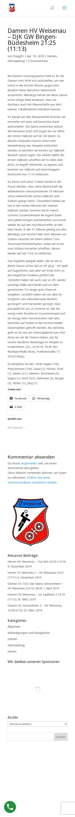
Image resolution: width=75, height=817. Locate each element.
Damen (52, 56)
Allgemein (14, 626)
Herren (12, 651)
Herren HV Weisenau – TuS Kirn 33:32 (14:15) (37, 561)
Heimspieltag (16, 61)
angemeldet (29, 463)
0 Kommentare (38, 61)
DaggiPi (18, 56)
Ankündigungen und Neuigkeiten (29, 633)
